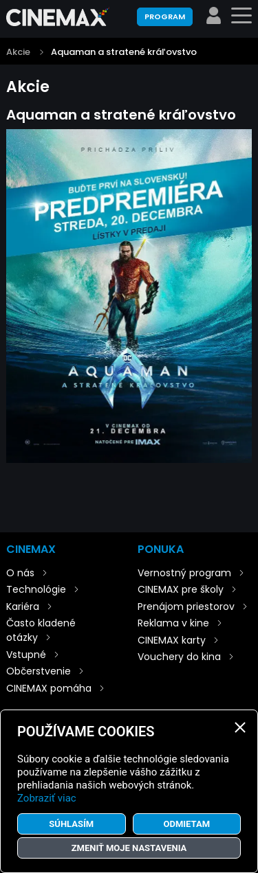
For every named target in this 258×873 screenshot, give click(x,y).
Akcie (18, 51)
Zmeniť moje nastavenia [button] (129, 848)
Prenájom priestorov (186, 606)
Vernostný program (184, 573)
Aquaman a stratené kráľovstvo (124, 51)
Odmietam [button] (186, 824)
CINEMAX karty (172, 640)
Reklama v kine (173, 623)
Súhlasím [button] (71, 824)
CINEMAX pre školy (181, 589)
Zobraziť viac (46, 798)
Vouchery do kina (179, 657)
